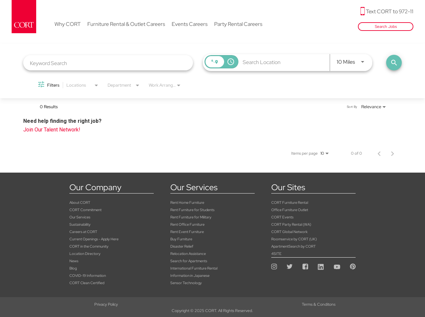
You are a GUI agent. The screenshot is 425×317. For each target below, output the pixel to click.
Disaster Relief (181, 246)
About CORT (79, 202)
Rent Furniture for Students (192, 209)
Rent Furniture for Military (191, 217)
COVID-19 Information (87, 275)
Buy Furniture (181, 239)
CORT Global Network (289, 231)
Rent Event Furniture (187, 231)
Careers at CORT (83, 231)
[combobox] (108, 63)
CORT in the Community (89, 246)
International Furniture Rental (193, 268)
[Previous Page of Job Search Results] (379, 153)
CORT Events (282, 217)
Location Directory (85, 253)
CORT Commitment (85, 209)
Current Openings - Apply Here (94, 239)
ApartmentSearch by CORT (293, 246)
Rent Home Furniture (187, 202)
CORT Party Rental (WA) (291, 224)
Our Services (79, 217)
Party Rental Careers (238, 25)
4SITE (276, 253)
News (73, 261)
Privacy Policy (71, 304)
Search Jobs (386, 26)
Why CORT (67, 25)
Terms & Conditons (212, 304)
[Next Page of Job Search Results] (392, 153)
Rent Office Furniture (187, 224)
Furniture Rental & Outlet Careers (126, 25)
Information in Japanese (190, 275)
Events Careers (190, 25)
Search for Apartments (188, 261)
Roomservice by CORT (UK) (294, 239)
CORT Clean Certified (86, 282)
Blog (73, 268)
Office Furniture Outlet (289, 209)
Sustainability (80, 224)
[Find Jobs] (394, 62)
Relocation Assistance (188, 253)
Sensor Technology (186, 282)
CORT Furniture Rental (289, 202)
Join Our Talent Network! (51, 129)
